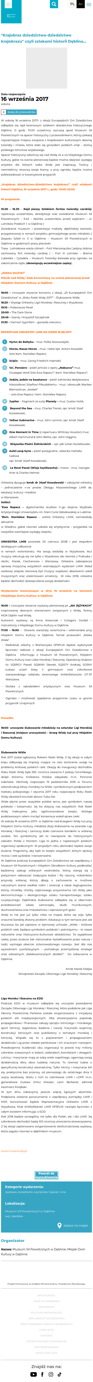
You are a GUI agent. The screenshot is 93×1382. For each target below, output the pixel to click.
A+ (81, 4)
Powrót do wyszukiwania (46, 1175)
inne (63, 1192)
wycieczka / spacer (46, 1192)
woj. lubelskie (14, 1216)
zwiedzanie (25, 1192)
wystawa (11, 1192)
